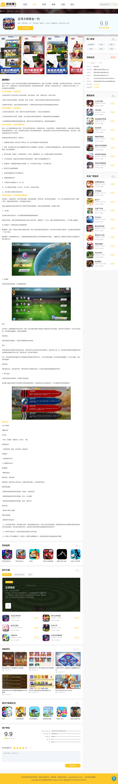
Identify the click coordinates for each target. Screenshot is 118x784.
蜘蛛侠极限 (99, 244)
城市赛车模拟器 (100, 154)
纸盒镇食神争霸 (100, 119)
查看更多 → (76, 649)
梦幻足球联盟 (56, 616)
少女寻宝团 (99, 101)
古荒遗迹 (98, 191)
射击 (91, 49)
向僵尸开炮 (99, 208)
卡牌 (111, 49)
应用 (44, 4)
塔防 (111, 44)
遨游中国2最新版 (101, 145)
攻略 (53, 4)
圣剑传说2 (98, 253)
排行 (72, 4)
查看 (36, 618)
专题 (63, 4)
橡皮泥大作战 (99, 235)
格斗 (101, 49)
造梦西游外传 (99, 182)
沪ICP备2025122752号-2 (78, 780)
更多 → (78, 545)
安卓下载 (25, 28)
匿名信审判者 (99, 226)
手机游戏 (10, 11)
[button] (2, 55)
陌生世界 (98, 128)
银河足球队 (15, 625)
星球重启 (98, 261)
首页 (25, 4)
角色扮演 (91, 44)
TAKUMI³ (98, 110)
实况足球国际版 (56, 635)
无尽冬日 (98, 217)
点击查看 (96, 84)
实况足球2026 (16, 616)
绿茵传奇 (14, 635)
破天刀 (97, 200)
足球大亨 (54, 625)
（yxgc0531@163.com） (75, 777)
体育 (101, 44)
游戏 (35, 4)
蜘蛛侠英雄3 (99, 136)
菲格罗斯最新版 (100, 163)
